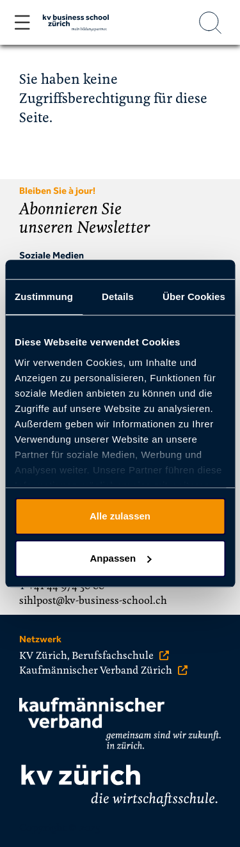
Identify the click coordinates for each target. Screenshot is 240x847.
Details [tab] (118, 296)
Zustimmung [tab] (44, 296)
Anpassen (120, 558)
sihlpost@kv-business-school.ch (93, 600)
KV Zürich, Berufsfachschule (94, 655)
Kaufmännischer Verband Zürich (103, 670)
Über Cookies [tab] (194, 296)
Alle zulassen (120, 516)
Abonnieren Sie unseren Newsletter (84, 218)
